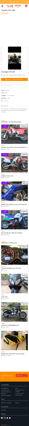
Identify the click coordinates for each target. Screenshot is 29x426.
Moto (16, 388)
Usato (3, 145)
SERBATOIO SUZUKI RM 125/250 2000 (12, 354)
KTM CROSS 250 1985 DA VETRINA (11, 233)
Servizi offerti (18, 395)
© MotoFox (4, 424)
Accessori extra (5, 390)
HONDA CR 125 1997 (7, 176)
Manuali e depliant (6, 395)
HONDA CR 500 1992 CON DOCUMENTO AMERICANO (14, 147)
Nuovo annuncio (20, 376)
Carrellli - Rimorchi (5, 392)
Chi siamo (3, 410)
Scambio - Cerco (19, 393)
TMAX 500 (4, 297)
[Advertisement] (14, 31)
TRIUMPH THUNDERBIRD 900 (10, 325)
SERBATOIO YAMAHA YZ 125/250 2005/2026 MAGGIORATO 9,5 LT (14, 204)
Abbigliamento (5, 388)
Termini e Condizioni (6, 402)
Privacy (17, 402)
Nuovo (3, 202)
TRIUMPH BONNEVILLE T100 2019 (11, 268)
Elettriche (3, 393)
